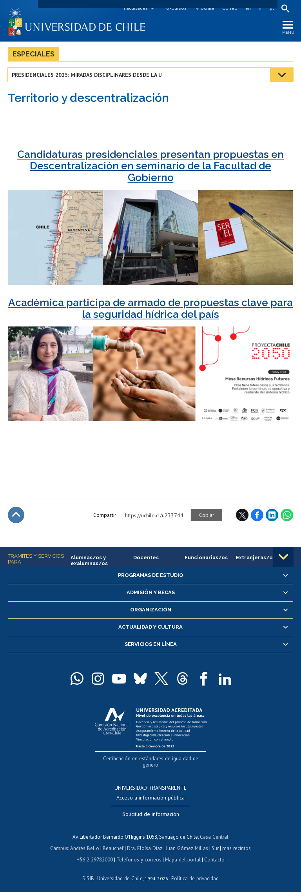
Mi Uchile (204, 8)
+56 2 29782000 (95, 852)
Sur (214, 841)
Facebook (257, 515)
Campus (60, 841)
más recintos (235, 841)
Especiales (33, 54)
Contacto (213, 852)
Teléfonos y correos (139, 852)
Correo (229, 8)
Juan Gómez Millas (186, 841)
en (247, 8)
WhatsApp (287, 515)
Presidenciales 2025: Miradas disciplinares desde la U (87, 75)
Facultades (135, 8)
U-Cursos (176, 8)
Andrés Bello (85, 841)
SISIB (88, 870)
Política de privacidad (194, 870)
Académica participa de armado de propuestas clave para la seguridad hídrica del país (150, 309)
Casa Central (214, 830)
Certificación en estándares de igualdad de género (151, 759)
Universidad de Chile (120, 870)
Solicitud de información (150, 807)
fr (259, 8)
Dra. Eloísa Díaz (145, 841)
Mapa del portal (182, 852)
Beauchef (113, 841)
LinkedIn (272, 515)
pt (271, 8)
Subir (16, 515)
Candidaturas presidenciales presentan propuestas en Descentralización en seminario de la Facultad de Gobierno (150, 166)
